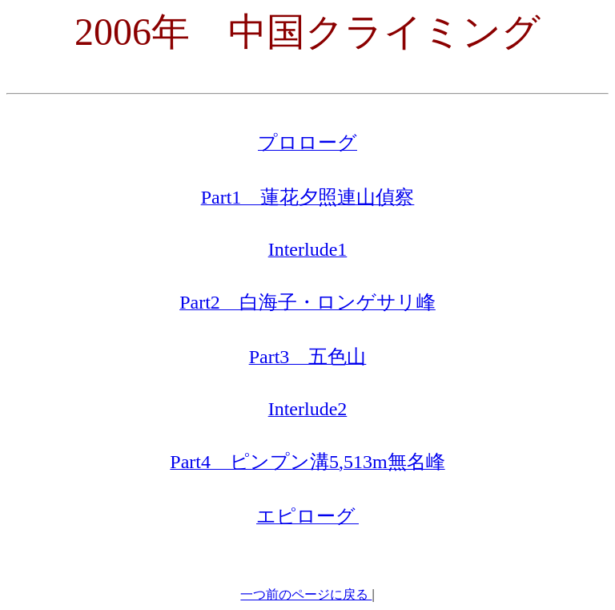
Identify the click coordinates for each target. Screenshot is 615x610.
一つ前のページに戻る (306, 594)
